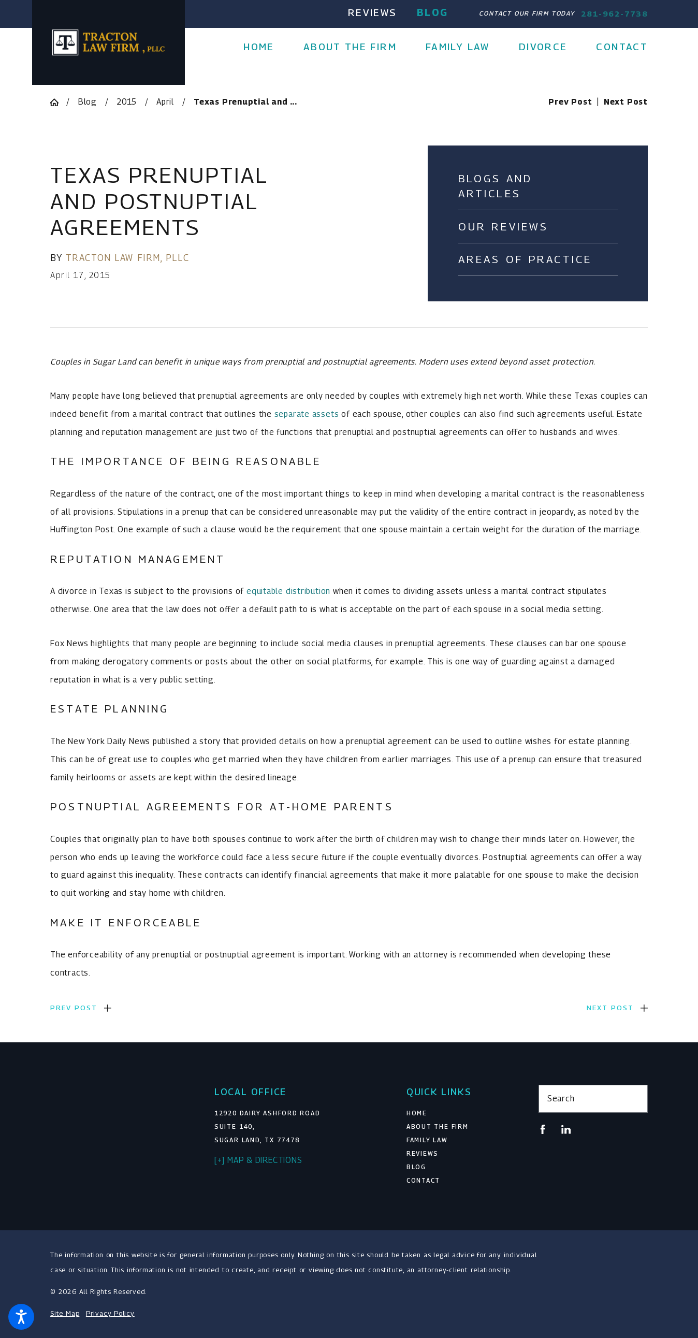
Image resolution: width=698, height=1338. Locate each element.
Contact (423, 1180)
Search (561, 1098)
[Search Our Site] (635, 1099)
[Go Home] (58, 102)
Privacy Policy (110, 1313)
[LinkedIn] (566, 1129)
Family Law (427, 1140)
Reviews (372, 12)
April (165, 102)
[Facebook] (542, 1129)
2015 (127, 102)
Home (416, 1113)
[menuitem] (266, 47)
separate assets (306, 414)
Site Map (64, 1313)
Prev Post (73, 1008)
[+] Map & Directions (258, 1160)
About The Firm (437, 1126)
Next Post (610, 1008)
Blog (432, 12)
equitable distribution (288, 591)
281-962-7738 (614, 13)
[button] (21, 1317)
